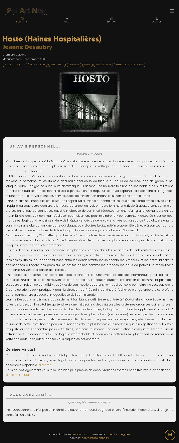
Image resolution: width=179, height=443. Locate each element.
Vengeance (56, 64)
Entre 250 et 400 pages (129, 64)
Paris (87, 64)
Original (74, 64)
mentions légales (119, 434)
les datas (79, 434)
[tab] (22, 20)
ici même (44, 365)
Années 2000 (103, 64)
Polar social (37, 64)
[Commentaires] (170, 435)
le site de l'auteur (18, 375)
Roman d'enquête (15, 64)
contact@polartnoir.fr (95, 438)
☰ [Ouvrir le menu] (172, 11)
